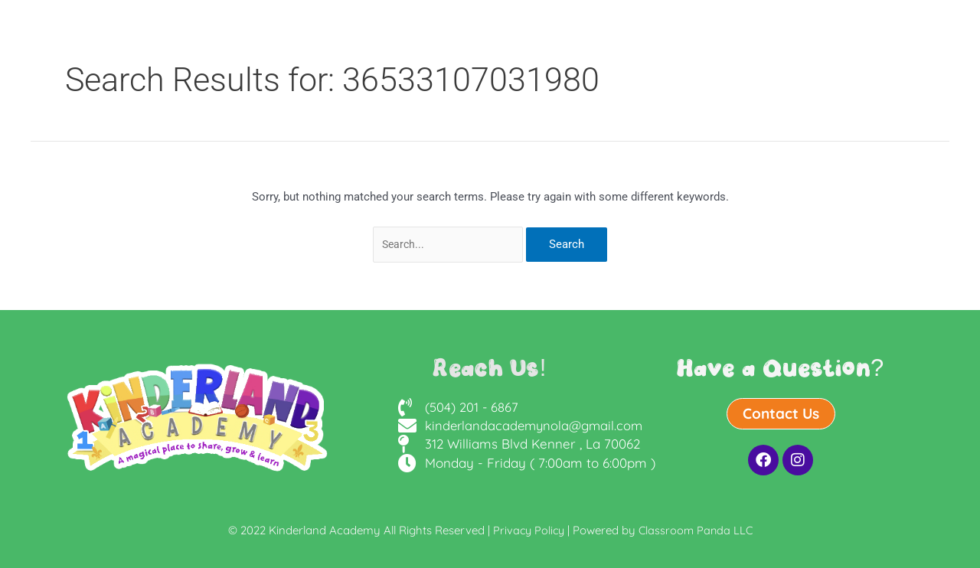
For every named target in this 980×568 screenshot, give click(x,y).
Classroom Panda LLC (697, 530)
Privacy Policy (527, 530)
